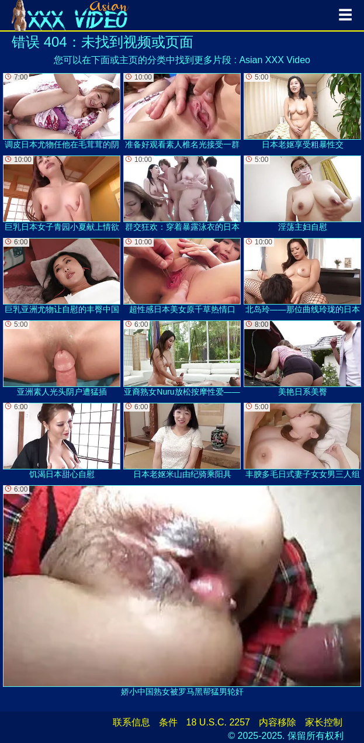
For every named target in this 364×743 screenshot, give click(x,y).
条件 (168, 722)
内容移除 (277, 722)
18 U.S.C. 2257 (218, 722)
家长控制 (323, 722)
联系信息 (131, 722)
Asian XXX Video (274, 60)
